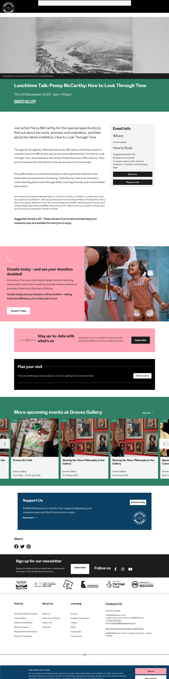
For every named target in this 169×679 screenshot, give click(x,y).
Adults (73, 627)
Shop (143, 3)
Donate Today (18, 310)
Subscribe (140, 340)
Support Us (47, 623)
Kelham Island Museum (23, 623)
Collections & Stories (86, 12)
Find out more (142, 376)
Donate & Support (121, 12)
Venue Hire (104, 12)
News (110, 3)
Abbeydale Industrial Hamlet (25, 614)
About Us (134, 3)
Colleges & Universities (79, 618)
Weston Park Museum (23, 636)
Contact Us (154, 3)
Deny (151, 673)
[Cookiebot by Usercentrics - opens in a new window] (14, 674)
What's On (56, 12)
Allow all (150, 659)
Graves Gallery (20, 618)
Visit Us (43, 12)
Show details (115, 673)
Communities (75, 632)
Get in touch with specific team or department (125, 629)
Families (73, 623)
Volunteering (121, 3)
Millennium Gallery (21, 627)
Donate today (138, 502)
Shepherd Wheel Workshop (25, 632)
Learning (68, 12)
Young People (76, 636)
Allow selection (151, 666)
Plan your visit (132, 182)
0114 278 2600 (115, 620)
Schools (73, 614)
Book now (132, 174)
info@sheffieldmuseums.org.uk (123, 623)
